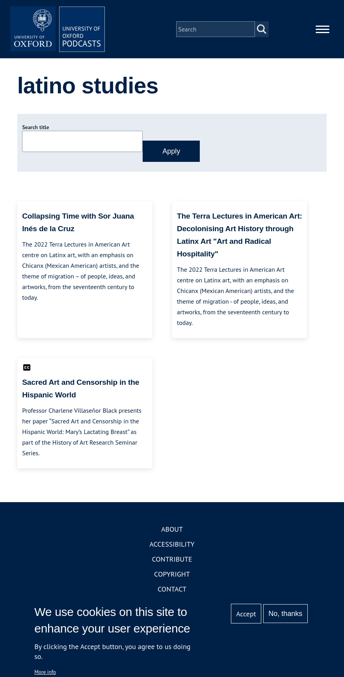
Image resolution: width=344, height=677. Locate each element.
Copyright (172, 574)
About (172, 529)
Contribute (172, 559)
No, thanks (285, 614)
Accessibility (171, 544)
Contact (172, 589)
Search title (35, 127)
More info (45, 671)
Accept (246, 613)
